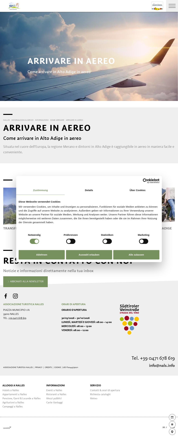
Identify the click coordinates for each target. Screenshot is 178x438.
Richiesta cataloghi (100, 394)
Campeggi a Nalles (12, 406)
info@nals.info (162, 366)
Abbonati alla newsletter (25, 282)
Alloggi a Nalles (13, 385)
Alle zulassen (136, 254)
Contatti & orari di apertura (105, 390)
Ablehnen (41, 254)
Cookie (57, 367)
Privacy (38, 367)
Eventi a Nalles (54, 390)
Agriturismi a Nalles (13, 402)
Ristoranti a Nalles (56, 394)
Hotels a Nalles (10, 390)
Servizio (95, 385)
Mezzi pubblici (54, 398)
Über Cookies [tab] (137, 190)
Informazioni (55, 385)
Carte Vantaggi (54, 402)
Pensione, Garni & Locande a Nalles (21, 398)
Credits (48, 367)
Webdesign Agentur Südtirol (7, 427)
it (168, 427)
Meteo (93, 398)
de (164, 427)
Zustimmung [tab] (40, 190)
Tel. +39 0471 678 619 (153, 358)
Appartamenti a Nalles (14, 394)
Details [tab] (89, 190)
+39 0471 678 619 (17, 318)
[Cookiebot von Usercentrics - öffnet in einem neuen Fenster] (145, 180)
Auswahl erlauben (89, 254)
